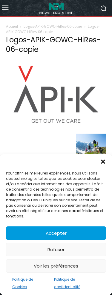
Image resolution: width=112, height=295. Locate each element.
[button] (103, 162)
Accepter (56, 233)
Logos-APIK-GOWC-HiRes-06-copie (53, 26)
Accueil (12, 26)
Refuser (56, 249)
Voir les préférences (56, 266)
